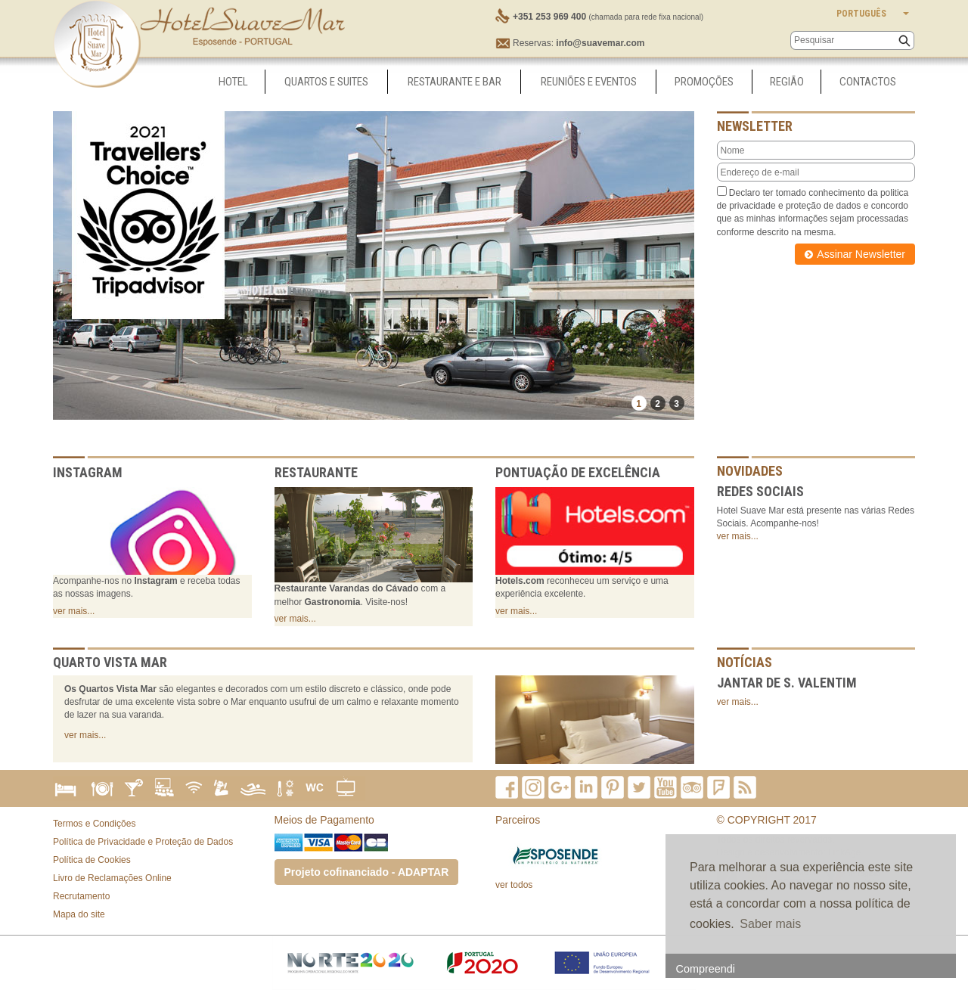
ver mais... (74, 611)
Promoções (704, 81)
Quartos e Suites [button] (326, 81)
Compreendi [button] (705, 969)
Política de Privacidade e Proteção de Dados (143, 841)
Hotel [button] (233, 81)
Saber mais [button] (770, 923)
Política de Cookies (92, 860)
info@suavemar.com (600, 43)
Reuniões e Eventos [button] (589, 81)
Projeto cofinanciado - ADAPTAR (366, 872)
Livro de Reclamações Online (112, 878)
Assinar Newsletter (861, 254)
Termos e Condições (94, 823)
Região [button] (787, 81)
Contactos (867, 81)
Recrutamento (81, 896)
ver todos (513, 885)
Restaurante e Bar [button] (454, 81)
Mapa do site (79, 914)
